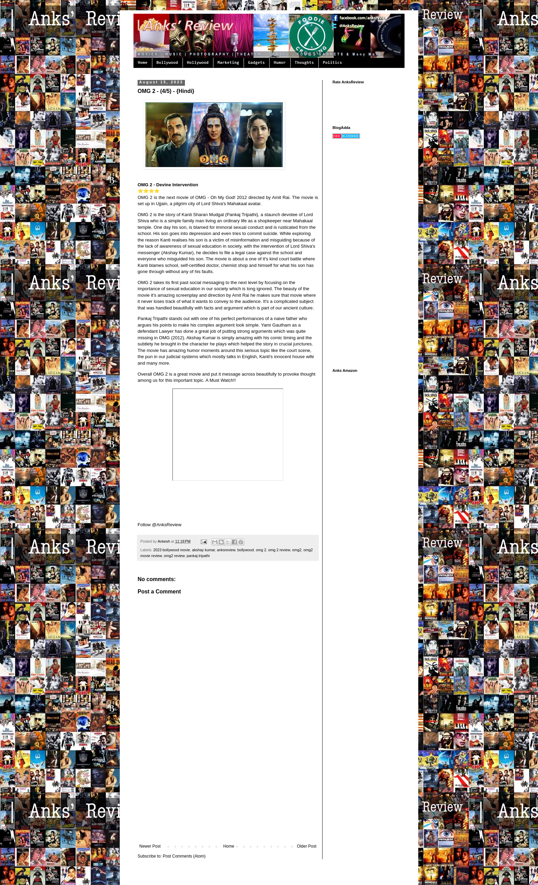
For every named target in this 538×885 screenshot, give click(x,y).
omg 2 (261, 550)
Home (143, 63)
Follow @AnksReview (160, 524)
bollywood (245, 550)
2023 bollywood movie (171, 550)
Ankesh (164, 541)
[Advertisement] (227, 792)
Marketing (228, 63)
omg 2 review (279, 550)
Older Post (306, 846)
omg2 (296, 550)
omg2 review (174, 556)
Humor (280, 63)
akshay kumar (203, 550)
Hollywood (198, 63)
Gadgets (256, 63)
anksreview (226, 550)
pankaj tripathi (198, 556)
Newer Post (150, 846)
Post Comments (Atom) (184, 856)
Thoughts (304, 63)
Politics (332, 63)
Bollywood (167, 63)
